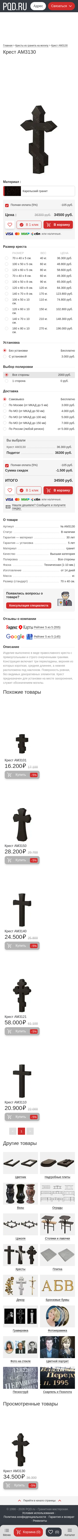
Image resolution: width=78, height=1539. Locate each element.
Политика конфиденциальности (25, 1516)
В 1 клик (29, 225)
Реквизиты (40, 1520)
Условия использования (38, 1513)
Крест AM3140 (15, 931)
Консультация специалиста (28, 605)
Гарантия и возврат (62, 1516)
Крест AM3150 (15, 846)
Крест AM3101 (15, 760)
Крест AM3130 (14, 1471)
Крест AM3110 (15, 1102)
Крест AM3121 (15, 1016)
